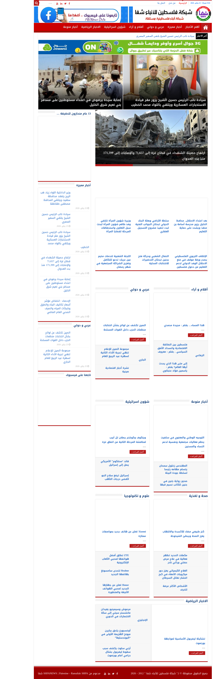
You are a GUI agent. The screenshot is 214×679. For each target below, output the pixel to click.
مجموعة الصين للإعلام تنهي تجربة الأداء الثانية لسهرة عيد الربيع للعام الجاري (107, 354)
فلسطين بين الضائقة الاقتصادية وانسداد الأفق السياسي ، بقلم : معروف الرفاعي (165, 350)
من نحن (156, 3)
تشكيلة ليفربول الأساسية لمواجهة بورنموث (168, 641)
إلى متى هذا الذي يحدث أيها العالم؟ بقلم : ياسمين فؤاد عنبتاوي (157, 367)
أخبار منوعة (54, 27)
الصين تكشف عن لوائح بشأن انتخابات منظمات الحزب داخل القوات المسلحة (108, 327)
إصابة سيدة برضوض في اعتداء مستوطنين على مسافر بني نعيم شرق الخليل (41, 285)
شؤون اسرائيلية (99, 27)
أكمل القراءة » (122, 339)
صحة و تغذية (182, 496)
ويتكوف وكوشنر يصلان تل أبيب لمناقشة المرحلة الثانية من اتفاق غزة (108, 439)
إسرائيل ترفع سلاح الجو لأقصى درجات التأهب (99, 477)
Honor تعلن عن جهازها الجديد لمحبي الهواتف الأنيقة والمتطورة (100, 589)
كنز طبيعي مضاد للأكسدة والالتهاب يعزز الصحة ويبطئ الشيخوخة (167, 533)
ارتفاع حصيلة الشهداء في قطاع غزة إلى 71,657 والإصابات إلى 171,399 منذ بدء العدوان (39, 263)
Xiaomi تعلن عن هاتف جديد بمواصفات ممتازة (108, 533)
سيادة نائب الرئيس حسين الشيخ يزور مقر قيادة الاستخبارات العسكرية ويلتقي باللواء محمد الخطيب (49, 239)
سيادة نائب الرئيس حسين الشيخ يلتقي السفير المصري (149, 36)
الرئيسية (167, 3)
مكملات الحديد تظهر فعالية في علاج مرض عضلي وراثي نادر (159, 559)
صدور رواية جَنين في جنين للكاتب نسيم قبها (157, 483)
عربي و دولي (139, 27)
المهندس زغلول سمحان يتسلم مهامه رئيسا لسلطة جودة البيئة (157, 469)
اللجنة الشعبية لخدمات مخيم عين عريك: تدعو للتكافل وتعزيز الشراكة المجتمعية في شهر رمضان (98, 261)
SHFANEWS (34, 673)
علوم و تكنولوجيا (120, 496)
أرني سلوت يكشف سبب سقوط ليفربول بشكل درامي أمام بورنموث (101, 652)
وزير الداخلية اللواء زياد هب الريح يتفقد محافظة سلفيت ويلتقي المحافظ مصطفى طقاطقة (39, 198)
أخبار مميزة (159, 27)
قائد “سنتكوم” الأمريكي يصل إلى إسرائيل (99, 463)
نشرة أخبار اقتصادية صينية (101, 370)
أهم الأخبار (177, 27)
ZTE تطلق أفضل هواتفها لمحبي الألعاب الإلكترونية (99, 559)
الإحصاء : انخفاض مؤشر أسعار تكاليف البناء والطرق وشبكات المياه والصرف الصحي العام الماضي (39, 306)
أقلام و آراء (120, 27)
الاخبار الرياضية (75, 27)
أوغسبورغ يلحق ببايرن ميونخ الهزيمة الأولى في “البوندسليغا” (100, 634)
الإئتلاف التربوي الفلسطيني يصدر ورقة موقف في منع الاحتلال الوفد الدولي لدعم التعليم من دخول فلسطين (175, 261)
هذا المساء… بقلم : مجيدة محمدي (168, 325)
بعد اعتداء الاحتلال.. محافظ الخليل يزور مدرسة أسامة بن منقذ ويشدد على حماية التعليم (174, 226)
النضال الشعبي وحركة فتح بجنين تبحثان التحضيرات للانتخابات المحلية (137, 260)
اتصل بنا (145, 3)
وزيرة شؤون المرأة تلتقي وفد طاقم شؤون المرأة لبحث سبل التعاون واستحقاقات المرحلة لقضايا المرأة (98, 226)
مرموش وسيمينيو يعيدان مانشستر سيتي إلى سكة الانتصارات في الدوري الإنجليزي (108, 614)
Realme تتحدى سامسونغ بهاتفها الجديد (99, 572)
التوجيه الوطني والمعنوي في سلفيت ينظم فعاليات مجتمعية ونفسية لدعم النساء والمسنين (166, 442)
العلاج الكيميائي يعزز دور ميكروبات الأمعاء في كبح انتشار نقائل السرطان (157, 574)
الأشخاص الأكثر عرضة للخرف (159, 588)
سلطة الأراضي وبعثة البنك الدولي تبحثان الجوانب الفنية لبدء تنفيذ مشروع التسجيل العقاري (136, 226)
